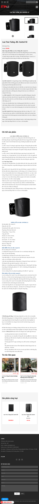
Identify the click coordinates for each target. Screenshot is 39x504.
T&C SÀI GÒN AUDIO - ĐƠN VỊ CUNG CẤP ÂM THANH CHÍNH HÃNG (23, 501)
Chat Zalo (5, 499)
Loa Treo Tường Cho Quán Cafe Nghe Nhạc (10, 376)
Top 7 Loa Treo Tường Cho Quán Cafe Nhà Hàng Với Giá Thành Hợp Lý (28, 376)
